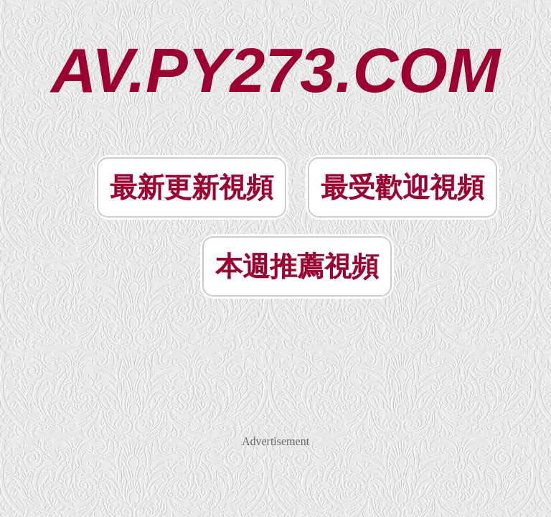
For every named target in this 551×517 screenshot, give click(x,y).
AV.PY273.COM (275, 70)
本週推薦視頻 (297, 266)
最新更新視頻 (191, 187)
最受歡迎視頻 (402, 187)
